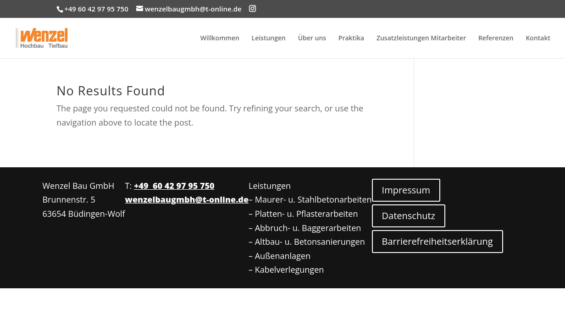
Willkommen (219, 38)
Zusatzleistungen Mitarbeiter (421, 38)
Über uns (312, 38)
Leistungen (269, 38)
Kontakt (538, 38)
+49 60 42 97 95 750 (174, 185)
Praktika (351, 38)
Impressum (406, 190)
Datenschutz (408, 215)
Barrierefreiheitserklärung (437, 241)
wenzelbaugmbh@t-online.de (187, 199)
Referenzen (496, 38)
